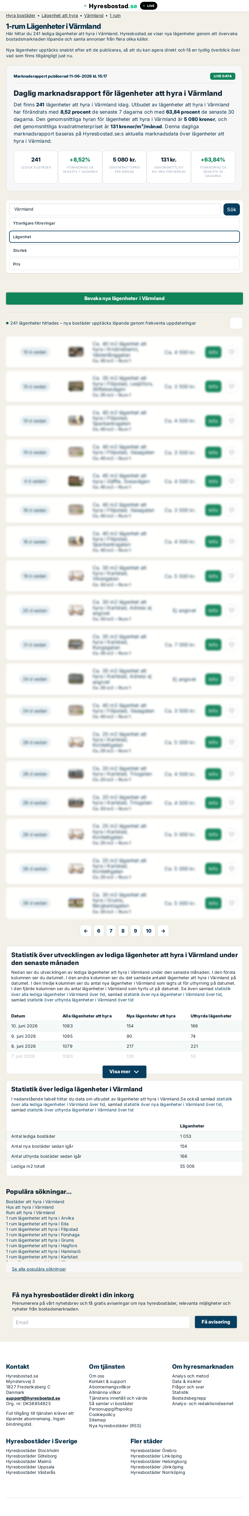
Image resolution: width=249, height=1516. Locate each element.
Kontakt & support (107, 1381)
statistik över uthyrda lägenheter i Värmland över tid (80, 999)
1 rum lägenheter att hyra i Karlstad (42, 1256)
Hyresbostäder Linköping (156, 1455)
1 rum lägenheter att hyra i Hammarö (43, 1251)
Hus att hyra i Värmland (30, 1207)
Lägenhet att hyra (60, 15)
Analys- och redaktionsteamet (203, 1403)
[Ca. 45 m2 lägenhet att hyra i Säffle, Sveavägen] (35, 481)
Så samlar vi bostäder (111, 1403)
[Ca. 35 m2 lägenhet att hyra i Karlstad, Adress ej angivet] (35, 679)
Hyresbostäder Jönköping (157, 1466)
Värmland (94, 15)
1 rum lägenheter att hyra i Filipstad (42, 1229)
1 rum (115, 15)
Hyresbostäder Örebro (153, 1450)
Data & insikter (187, 1381)
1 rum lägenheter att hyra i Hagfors (41, 1245)
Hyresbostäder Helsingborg (159, 1461)
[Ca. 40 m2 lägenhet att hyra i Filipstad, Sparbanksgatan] (35, 420)
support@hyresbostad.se (33, 1398)
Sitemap (97, 1419)
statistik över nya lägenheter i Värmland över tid (173, 994)
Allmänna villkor (105, 1392)
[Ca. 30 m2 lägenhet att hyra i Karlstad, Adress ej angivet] (35, 610)
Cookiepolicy (102, 1414)
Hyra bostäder (21, 15)
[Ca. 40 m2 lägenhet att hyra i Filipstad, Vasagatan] (35, 452)
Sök (231, 209)
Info (213, 352)
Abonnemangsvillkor (110, 1386)
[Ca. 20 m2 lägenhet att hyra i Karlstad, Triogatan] (35, 774)
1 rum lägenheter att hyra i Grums (40, 1240)
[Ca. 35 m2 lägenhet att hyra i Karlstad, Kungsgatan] (35, 644)
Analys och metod (190, 1375)
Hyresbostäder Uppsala (30, 1466)
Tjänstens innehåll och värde (118, 1398)
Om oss (96, 1375)
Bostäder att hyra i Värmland (35, 1201)
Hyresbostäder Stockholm (32, 1450)
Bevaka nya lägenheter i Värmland (124, 298)
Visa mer (119, 1071)
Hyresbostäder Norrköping (158, 1472)
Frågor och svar (188, 1386)
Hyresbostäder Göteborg (31, 1455)
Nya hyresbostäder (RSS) (115, 1425)
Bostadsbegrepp (189, 1398)
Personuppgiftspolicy (110, 1408)
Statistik (180, 1392)
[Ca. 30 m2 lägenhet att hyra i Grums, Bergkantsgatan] (35, 903)
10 (149, 931)
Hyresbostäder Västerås (30, 1472)
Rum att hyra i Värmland (30, 1212)
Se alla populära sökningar (39, 1268)
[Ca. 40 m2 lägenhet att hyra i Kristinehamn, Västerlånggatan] (35, 352)
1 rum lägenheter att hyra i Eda (37, 1223)
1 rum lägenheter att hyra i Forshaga (43, 1234)
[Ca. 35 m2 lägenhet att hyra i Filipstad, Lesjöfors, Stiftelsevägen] (35, 386)
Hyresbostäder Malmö (28, 1461)
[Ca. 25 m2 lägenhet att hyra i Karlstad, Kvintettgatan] (35, 742)
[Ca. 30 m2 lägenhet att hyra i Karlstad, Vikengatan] (35, 576)
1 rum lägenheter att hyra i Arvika (40, 1217)
